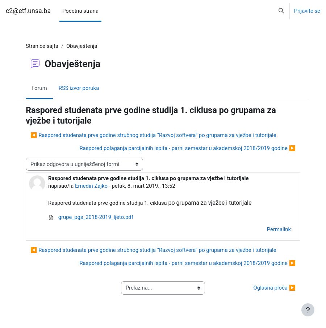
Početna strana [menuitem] (80, 11)
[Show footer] (307, 309)
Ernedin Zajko (91, 186)
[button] (281, 11)
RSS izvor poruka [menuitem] (79, 88)
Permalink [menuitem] (279, 229)
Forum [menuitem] (39, 88)
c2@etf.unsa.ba (28, 10)
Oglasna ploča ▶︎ (275, 288)
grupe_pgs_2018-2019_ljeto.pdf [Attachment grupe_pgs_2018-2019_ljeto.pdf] (90, 217)
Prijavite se (307, 11)
